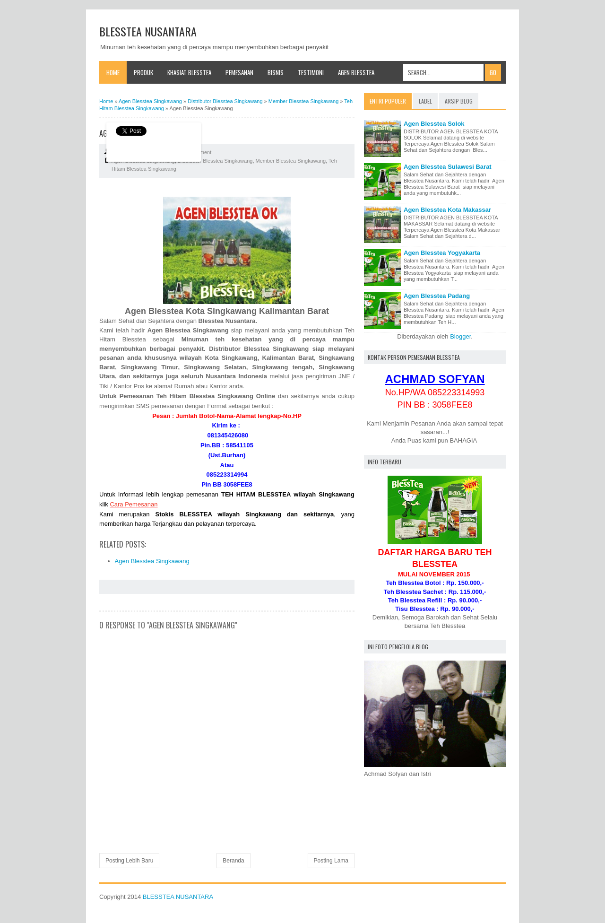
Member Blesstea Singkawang (291, 161)
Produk (143, 72)
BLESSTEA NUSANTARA (148, 31)
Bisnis (276, 72)
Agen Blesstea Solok (434, 123)
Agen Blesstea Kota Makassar (447, 209)
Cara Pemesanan (133, 504)
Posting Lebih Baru (129, 860)
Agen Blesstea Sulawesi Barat (448, 166)
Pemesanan (239, 72)
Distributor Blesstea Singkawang (215, 161)
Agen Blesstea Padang (437, 295)
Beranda (233, 860)
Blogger (460, 336)
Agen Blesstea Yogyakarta (442, 252)
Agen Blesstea (356, 72)
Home (113, 72)
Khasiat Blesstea (189, 72)
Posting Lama (331, 860)
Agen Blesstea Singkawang (152, 561)
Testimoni (311, 72)
